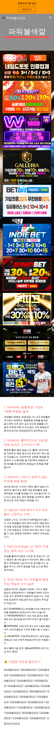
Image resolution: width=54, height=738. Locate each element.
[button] (3, 18)
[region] (27, 7)
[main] (27, 32)
